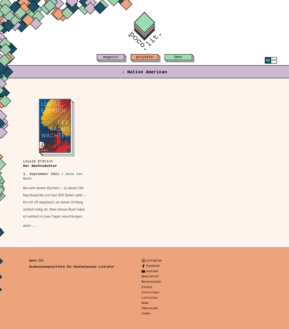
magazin (110, 57)
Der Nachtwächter (40, 163)
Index (146, 313)
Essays (147, 287)
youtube (152, 271)
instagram (153, 260)
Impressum (149, 308)
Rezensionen (151, 282)
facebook (153, 266)
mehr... (30, 226)
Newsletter (150, 276)
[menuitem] (268, 60)
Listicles (149, 298)
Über (178, 57)
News (145, 303)
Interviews (150, 292)
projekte (144, 57)
